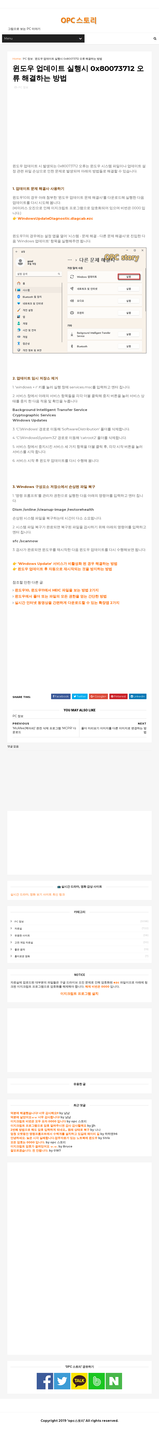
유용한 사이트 (22, 941)
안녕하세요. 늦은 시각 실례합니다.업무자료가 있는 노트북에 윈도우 (54, 1144)
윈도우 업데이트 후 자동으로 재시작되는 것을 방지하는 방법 (65, 575)
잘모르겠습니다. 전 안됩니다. (30, 1156)
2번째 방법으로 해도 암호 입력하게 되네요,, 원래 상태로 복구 (51, 1135)
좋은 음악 (20, 955)
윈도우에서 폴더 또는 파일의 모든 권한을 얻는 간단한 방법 (61, 602)
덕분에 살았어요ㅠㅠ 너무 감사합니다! (35, 1123)
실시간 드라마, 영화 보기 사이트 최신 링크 (38, 900)
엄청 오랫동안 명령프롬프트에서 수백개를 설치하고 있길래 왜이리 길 (55, 1139)
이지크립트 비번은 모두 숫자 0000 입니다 (38, 1127)
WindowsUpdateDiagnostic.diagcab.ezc (56, 219)
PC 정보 (28, 59)
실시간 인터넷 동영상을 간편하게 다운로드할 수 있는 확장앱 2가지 (67, 608)
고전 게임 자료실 (24, 948)
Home (17, 59)
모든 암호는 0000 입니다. (28, 1148)
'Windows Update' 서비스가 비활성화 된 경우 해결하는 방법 (68, 570)
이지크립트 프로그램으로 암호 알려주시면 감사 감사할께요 (49, 1131)
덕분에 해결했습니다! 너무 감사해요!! (35, 1119)
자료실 (18, 934)
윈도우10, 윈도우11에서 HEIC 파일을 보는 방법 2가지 (57, 596)
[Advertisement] (79, 123)
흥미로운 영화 (22, 962)
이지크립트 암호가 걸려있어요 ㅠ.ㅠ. (35, 1152)
